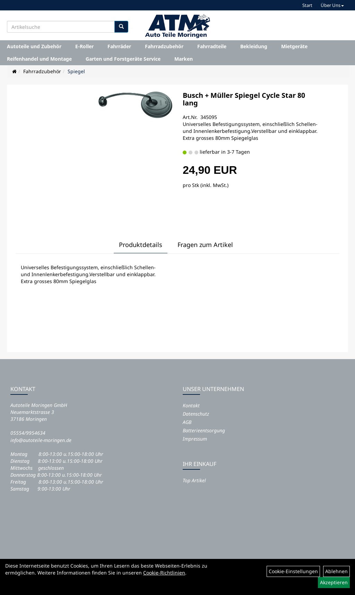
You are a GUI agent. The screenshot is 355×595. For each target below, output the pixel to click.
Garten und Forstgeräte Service (123, 59)
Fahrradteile (211, 46)
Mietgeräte (294, 46)
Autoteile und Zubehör (34, 46)
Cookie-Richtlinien (164, 572)
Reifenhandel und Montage (39, 59)
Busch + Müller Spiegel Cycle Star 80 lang (244, 99)
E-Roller (84, 46)
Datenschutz (196, 413)
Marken (183, 59)
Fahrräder (119, 46)
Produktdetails (140, 244)
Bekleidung (253, 46)
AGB (187, 422)
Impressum (195, 438)
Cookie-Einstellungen (293, 571)
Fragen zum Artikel (205, 244)
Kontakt (191, 405)
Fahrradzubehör (164, 46)
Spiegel (76, 71)
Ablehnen (336, 571)
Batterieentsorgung (204, 430)
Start (307, 5)
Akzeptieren (334, 582)
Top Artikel (194, 480)
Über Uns (332, 5)
